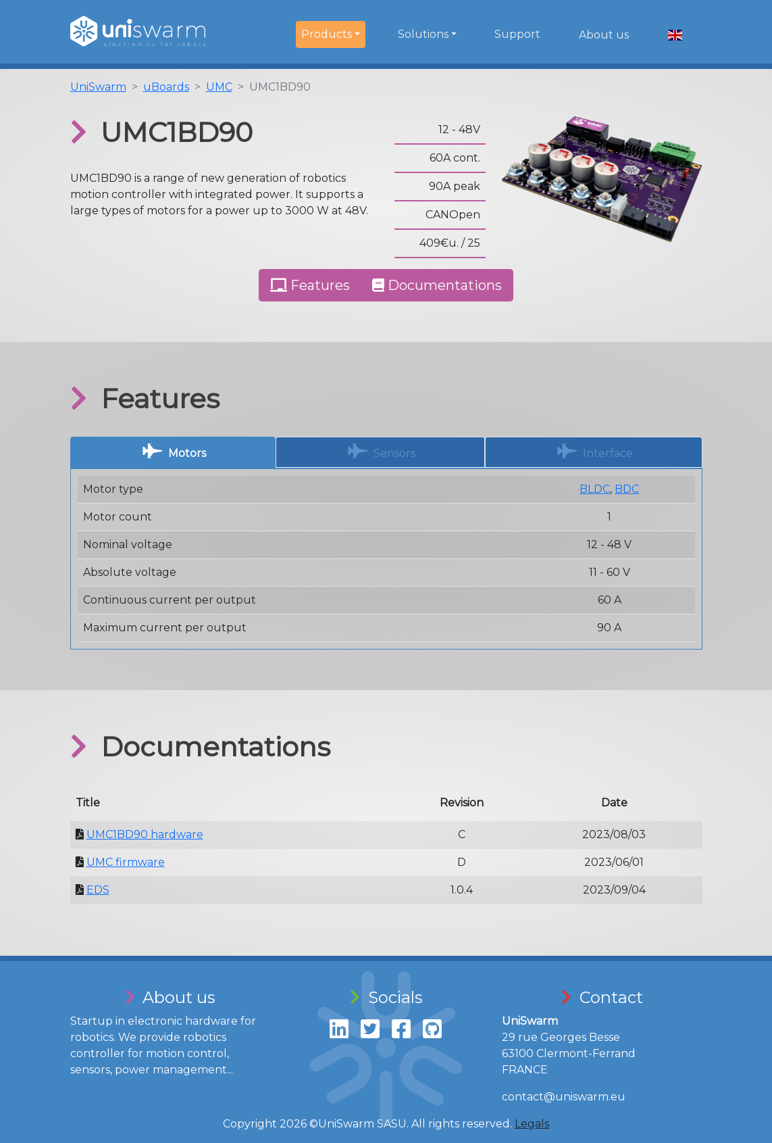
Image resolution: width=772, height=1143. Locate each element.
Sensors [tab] (382, 451)
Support (517, 34)
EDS (97, 889)
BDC (627, 489)
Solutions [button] (423, 34)
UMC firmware (125, 862)
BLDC (595, 489)
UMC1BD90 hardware (144, 834)
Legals (532, 1123)
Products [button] (326, 34)
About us (604, 34)
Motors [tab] (175, 451)
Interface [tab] (595, 451)
